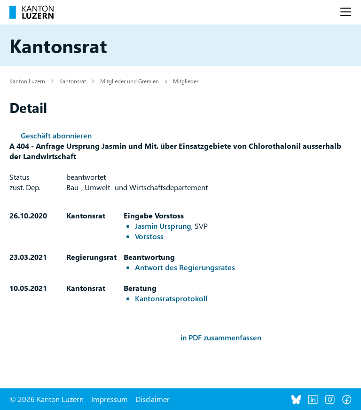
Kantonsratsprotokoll (171, 298)
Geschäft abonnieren (56, 135)
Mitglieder (185, 81)
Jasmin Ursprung (163, 226)
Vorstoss (149, 236)
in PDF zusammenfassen (220, 337)
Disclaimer (152, 399)
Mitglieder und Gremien (129, 81)
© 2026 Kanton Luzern (46, 399)
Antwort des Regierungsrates (185, 267)
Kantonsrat (72, 81)
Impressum (109, 399)
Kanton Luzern (27, 81)
